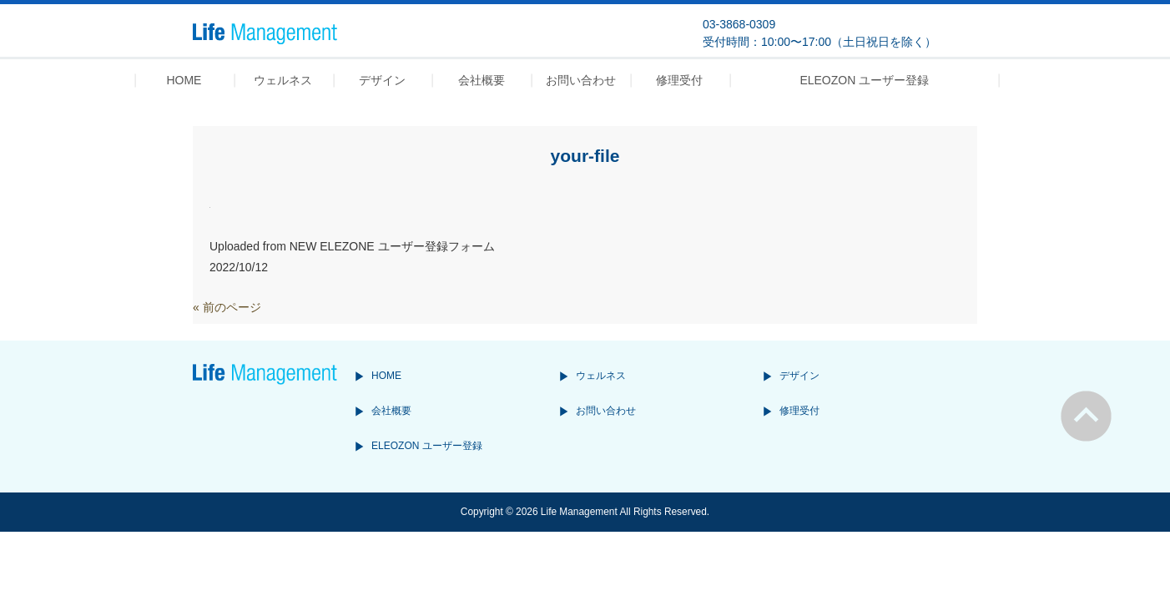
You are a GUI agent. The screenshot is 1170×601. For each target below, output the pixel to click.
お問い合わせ (606, 411)
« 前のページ (227, 307)
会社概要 (391, 411)
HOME (386, 375)
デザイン (799, 375)
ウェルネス (601, 375)
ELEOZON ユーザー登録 (426, 446)
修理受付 (799, 411)
